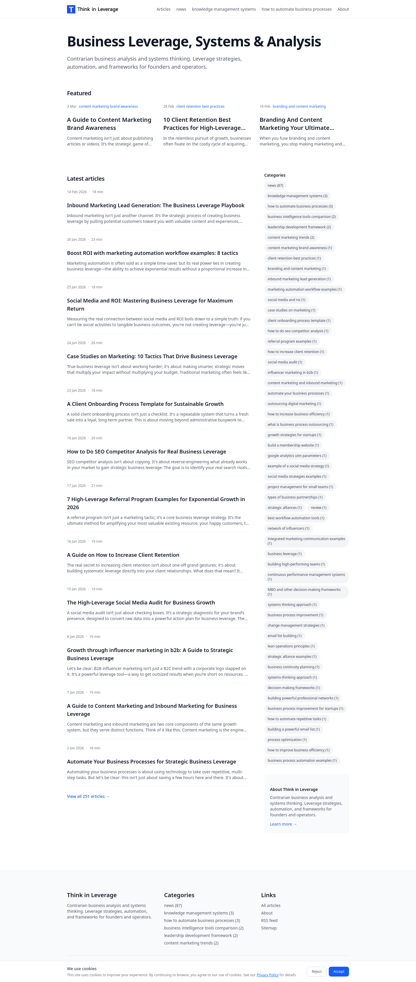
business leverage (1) (285, 553)
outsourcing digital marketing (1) (294, 403)
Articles (163, 9)
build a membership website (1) (293, 445)
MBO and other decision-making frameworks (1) (304, 592)
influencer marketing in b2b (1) (293, 372)
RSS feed (269, 920)
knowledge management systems (224, 9)
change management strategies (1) (296, 625)
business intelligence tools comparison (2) (302, 216)
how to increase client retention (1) (296, 351)
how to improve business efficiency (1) (299, 750)
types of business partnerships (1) (295, 497)
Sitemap (269, 928)
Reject (317, 971)
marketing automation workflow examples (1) (305, 289)
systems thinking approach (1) (292, 604)
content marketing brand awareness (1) (300, 247)
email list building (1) (285, 635)
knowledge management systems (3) (298, 195)
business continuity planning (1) (294, 666)
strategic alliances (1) (285, 507)
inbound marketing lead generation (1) (299, 279)
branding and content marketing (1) (297, 268)
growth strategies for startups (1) (294, 434)
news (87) (275, 185)
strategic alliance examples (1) (292, 656)
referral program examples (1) (292, 341)
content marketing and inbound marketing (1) (305, 382)
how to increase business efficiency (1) (299, 414)
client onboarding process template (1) (299, 320)
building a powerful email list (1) (294, 729)
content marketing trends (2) (291, 237)
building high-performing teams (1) (296, 564)
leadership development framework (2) (299, 227)
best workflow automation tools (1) (296, 518)
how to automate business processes (297, 9)
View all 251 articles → (88, 796)
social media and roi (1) (286, 299)
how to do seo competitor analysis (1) (298, 330)
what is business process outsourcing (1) (300, 424)
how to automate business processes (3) (300, 206)
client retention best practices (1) (294, 258)
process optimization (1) (287, 739)
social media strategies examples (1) (297, 476)
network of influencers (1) (288, 528)
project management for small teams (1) (300, 486)
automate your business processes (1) (298, 393)
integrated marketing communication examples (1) (306, 541)
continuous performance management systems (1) (306, 577)
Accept (338, 971)
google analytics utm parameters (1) (297, 455)
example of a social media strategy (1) (298, 466)
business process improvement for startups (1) (305, 708)
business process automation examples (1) (302, 760)
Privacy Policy (267, 974)
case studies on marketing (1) (291, 310)
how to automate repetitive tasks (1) (297, 718)
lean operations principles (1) (291, 646)
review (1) (318, 507)
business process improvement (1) (295, 615)
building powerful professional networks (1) (303, 698)
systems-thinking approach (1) (292, 677)
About (343, 9)
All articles (271, 905)
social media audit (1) (285, 362)
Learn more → (283, 824)
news (181, 9)
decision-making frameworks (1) (294, 687)
